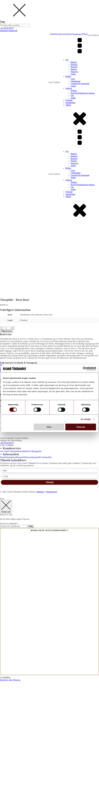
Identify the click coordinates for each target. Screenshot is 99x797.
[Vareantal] (7, 444)
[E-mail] (49, 538)
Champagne (75, 81)
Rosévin (74, 67)
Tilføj (30, 642)
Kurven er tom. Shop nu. (10, 796)
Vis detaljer (86, 419)
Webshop (40, 608)
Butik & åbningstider (33, 513)
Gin (72, 95)
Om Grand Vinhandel (9, 513)
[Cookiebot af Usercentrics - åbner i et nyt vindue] (84, 368)
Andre (73, 74)
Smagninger (77, 34)
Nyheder (68, 34)
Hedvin (74, 69)
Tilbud (84, 34)
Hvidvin (74, 64)
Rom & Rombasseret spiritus (82, 93)
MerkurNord (52, 608)
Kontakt (21, 513)
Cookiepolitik (46, 519)
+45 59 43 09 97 (7, 28)
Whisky (74, 91)
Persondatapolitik (33, 519)
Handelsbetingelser (8, 519)
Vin (51, 34)
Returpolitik (21, 519)
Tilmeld (49, 544)
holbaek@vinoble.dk (8, 30)
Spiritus (61, 34)
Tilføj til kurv (6, 447)
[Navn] (49, 532)
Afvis (49, 427)
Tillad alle (80, 427)
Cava (73, 79)
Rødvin (74, 62)
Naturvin (74, 72)
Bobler (55, 34)
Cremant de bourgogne (80, 83)
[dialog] (49, 13)
